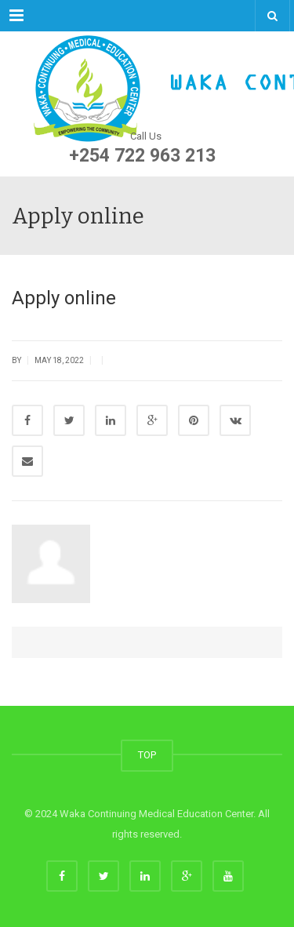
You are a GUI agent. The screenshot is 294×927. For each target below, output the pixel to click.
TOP (147, 755)
